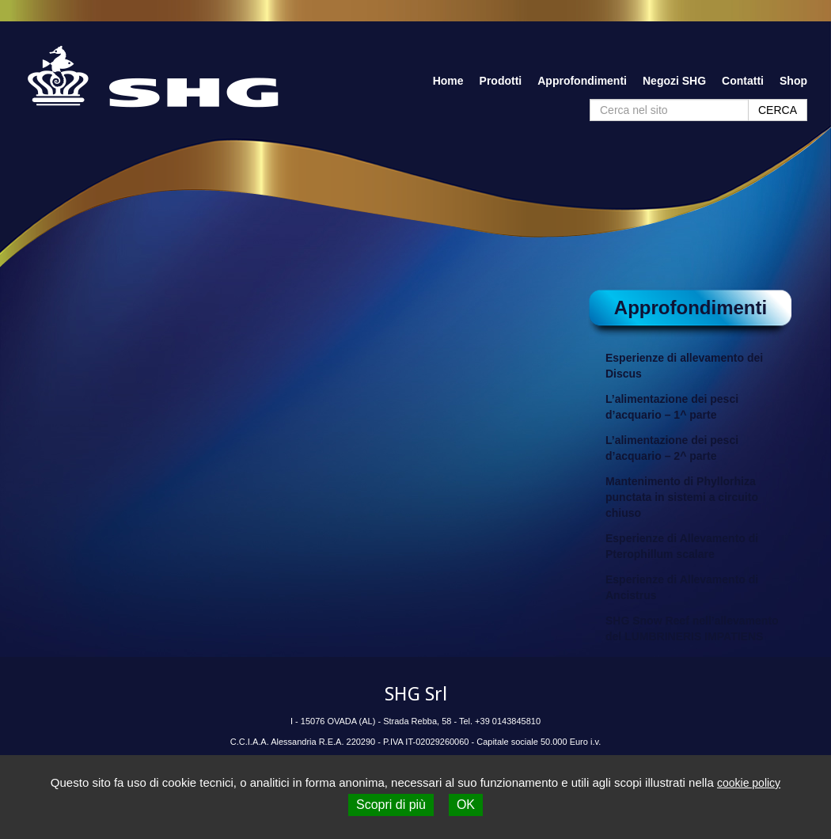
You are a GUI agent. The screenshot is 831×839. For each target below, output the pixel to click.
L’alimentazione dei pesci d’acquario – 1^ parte (671, 407)
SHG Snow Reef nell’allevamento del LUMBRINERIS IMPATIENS (692, 628)
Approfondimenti (582, 80)
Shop (793, 80)
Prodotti (501, 80)
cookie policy (748, 782)
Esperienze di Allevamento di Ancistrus (681, 587)
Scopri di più (391, 804)
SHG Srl (416, 694)
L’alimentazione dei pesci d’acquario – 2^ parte (671, 448)
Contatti (743, 80)
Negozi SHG (674, 80)
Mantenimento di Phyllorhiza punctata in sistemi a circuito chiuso (681, 497)
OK (466, 804)
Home (448, 80)
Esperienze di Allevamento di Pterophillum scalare (681, 546)
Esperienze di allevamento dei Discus (684, 365)
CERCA (777, 110)
